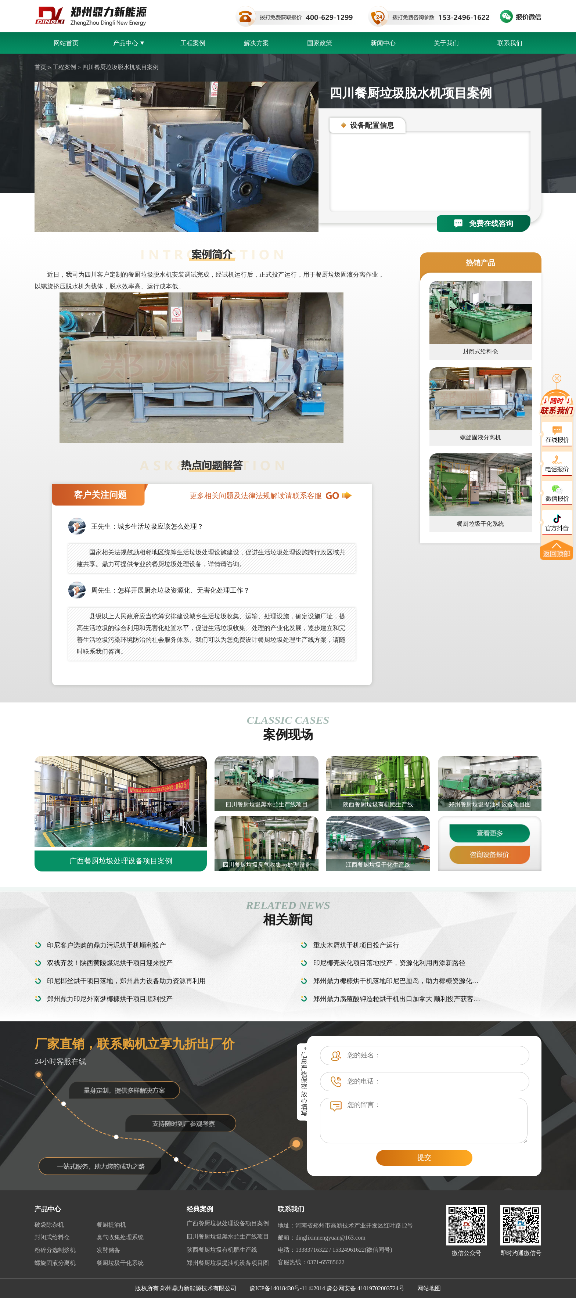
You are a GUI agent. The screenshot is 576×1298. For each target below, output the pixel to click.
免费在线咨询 (483, 223)
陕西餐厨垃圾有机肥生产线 (222, 1250)
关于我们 (446, 43)
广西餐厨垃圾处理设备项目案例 (228, 1223)
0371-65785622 (325, 1262)
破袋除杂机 (49, 1225)
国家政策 (319, 43)
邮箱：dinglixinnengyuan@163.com (321, 1237)
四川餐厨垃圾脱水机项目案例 (120, 67)
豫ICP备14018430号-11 (278, 1288)
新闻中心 (383, 43)
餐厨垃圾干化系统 (120, 1263)
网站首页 (66, 43)
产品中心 (129, 43)
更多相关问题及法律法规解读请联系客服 (271, 496)
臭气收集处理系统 (120, 1237)
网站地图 (429, 1288)
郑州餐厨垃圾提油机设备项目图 (228, 1263)
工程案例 (192, 43)
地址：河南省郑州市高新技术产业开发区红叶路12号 (345, 1225)
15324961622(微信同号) (362, 1250)
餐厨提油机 (111, 1225)
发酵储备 (108, 1250)
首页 (40, 67)
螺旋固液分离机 (55, 1263)
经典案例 (200, 1209)
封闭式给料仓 (52, 1237)
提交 (424, 1157)
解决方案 (256, 43)
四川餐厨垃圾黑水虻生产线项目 (228, 1236)
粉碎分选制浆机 (55, 1250)
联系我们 (509, 43)
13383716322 (311, 1250)
